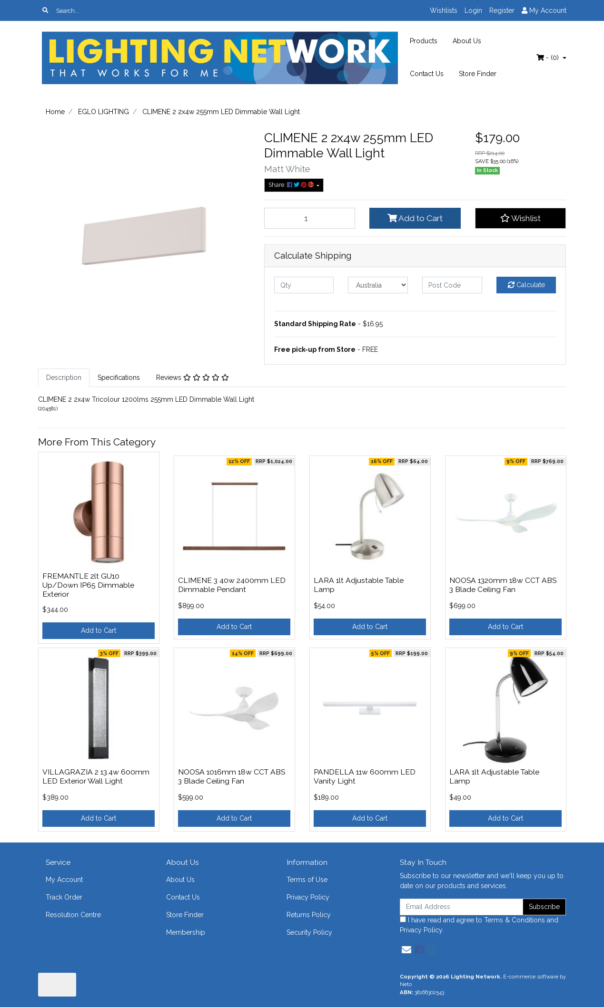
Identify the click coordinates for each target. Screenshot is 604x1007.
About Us (467, 41)
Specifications (119, 377)
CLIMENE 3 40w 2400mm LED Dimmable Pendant (232, 585)
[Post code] (452, 285)
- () (548, 57)
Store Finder (477, 73)
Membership (185, 932)
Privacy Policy (308, 897)
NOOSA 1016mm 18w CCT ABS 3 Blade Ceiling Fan (231, 776)
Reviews (192, 377)
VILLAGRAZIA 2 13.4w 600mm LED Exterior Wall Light (95, 776)
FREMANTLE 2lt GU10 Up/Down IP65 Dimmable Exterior (88, 585)
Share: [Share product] (291, 184)
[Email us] (406, 950)
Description (63, 377)
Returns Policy (309, 915)
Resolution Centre (73, 915)
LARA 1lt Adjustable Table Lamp (359, 585)
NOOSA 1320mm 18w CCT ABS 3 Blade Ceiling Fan (502, 585)
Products (423, 41)
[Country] (378, 285)
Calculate (526, 285)
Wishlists (443, 10)
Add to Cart (415, 218)
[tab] (63, 377)
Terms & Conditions (514, 920)
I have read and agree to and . (479, 925)
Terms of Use (307, 879)
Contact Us (427, 73)
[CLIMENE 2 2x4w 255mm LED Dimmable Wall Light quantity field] (310, 218)
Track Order (64, 897)
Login (473, 10)
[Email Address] (462, 907)
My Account (64, 879)
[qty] (304, 285)
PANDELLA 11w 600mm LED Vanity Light (365, 776)
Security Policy (309, 932)
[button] (520, 218)
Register (502, 10)
